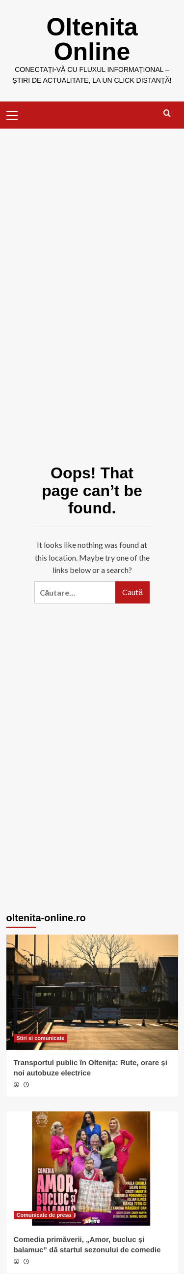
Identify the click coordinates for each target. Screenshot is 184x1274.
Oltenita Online (91, 39)
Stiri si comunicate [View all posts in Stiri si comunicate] (41, 1038)
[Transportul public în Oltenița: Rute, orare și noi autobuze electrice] (92, 992)
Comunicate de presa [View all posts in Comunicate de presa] (44, 1215)
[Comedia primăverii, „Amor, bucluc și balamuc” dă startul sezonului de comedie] (92, 1168)
